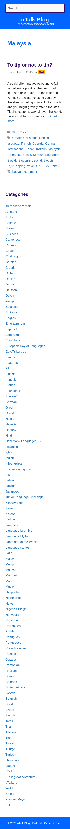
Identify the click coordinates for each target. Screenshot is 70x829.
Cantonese (13, 239)
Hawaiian (11, 424)
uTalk (9, 771)
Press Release (15, 648)
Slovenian (25, 160)
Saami (9, 676)
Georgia (37, 143)
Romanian (12, 665)
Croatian (18, 138)
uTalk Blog (35, 20)
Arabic (9, 217)
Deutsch (11, 290)
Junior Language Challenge (24, 497)
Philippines (13, 626)
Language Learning (18, 530)
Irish (8, 474)
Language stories (17, 547)
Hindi (9, 435)
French (26, 143)
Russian (11, 670)
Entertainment (15, 323)
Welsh (9, 788)
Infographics (14, 463)
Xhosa (9, 794)
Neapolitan (12, 592)
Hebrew (10, 430)
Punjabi (10, 654)
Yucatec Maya (15, 799)
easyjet (10, 301)
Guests (10, 413)
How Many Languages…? (23, 441)
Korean (10, 514)
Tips (15, 132)
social (38, 160)
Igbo (8, 452)
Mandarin (12, 575)
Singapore (52, 155)
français (10, 379)
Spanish (11, 698)
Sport (9, 704)
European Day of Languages (25, 346)
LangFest (12, 525)
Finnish (10, 374)
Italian (9, 480)
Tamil (9, 721)
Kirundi (10, 508)
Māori (9, 581)
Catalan (10, 251)
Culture (10, 273)
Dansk (9, 284)
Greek (9, 407)
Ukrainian (12, 760)
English (10, 318)
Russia (26, 155)
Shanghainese (15, 687)
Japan (30, 149)
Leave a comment (24, 171)
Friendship (12, 391)
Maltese (10, 570)
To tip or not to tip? (29, 65)
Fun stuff (11, 396)
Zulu (8, 805)
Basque (10, 223)
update (10, 766)
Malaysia (54, 149)
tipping (20, 166)
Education (12, 307)
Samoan (11, 682)
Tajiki (10, 166)
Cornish (10, 262)
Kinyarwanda (14, 503)
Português (12, 637)
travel (31, 166)
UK (38, 166)
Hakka (9, 418)
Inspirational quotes (18, 469)
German (50, 143)
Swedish (49, 160)
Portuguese (13, 642)
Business (11, 234)
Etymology (12, 340)
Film (8, 368)
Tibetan (10, 732)
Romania (13, 155)
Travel (24, 132)
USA (45, 166)
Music (9, 586)
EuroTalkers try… (17, 351)
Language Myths (17, 536)
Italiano (10, 486)
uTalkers (11, 782)
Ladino (10, 519)
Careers (10, 245)
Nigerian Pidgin (16, 609)
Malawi (10, 558)
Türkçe (10, 749)
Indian (9, 458)
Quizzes (11, 659)
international (15, 149)
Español (11, 329)
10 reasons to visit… (19, 206)
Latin (8, 553)
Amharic (11, 211)
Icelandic (11, 447)
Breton (10, 228)
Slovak (12, 160)
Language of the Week (21, 542)
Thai (8, 726)
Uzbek (54, 166)
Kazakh (41, 149)
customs (31, 138)
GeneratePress (53, 823)
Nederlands (13, 598)
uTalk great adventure (20, 777)
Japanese (12, 491)
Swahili (10, 710)
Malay (9, 564)
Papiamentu (13, 620)
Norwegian (12, 614)
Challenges (13, 256)
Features (11, 362)
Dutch (9, 295)
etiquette (13, 143)
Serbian (38, 155)
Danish (44, 138)
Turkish (10, 754)
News (9, 603)
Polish (9, 631)
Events (10, 357)
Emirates (11, 312)
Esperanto (12, 335)
